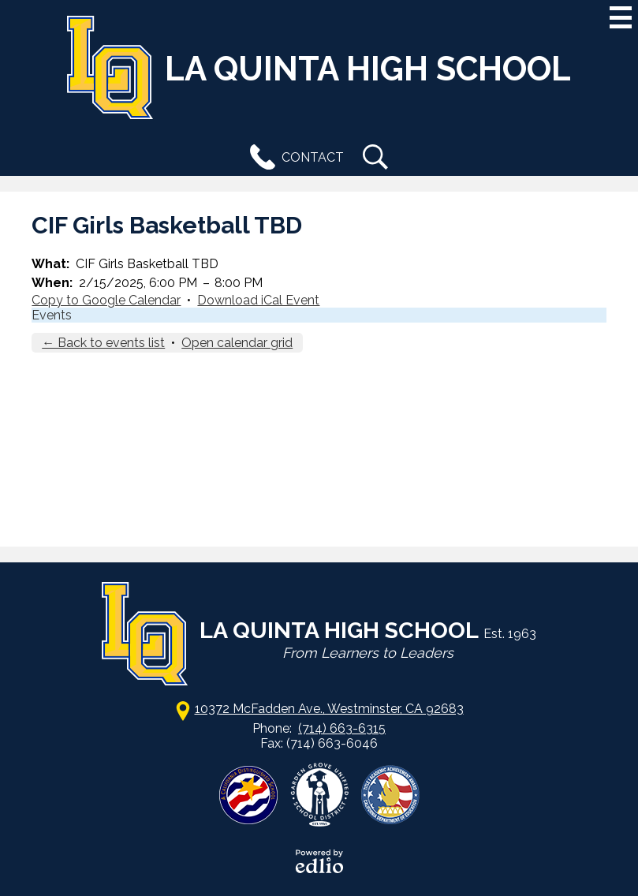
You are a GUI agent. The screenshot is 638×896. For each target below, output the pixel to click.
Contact (294, 157)
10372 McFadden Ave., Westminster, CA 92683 (329, 708)
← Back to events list (103, 342)
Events (52, 315)
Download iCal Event (258, 300)
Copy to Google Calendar (106, 300)
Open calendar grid (237, 342)
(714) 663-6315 (342, 728)
